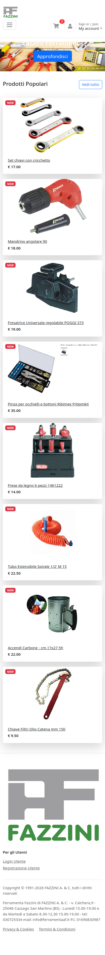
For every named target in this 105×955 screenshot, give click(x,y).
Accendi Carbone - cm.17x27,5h (35, 647)
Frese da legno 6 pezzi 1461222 (35, 485)
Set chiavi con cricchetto (29, 160)
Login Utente (14, 861)
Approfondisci (52, 56)
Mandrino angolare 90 (27, 241)
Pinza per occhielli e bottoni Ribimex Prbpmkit (48, 403)
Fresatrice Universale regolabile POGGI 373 (46, 322)
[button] (8, 56)
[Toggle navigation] (9, 25)
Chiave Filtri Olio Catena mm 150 (36, 729)
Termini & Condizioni (57, 928)
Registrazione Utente (21, 867)
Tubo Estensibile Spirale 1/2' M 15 (37, 566)
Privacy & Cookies (18, 928)
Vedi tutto (90, 84)
